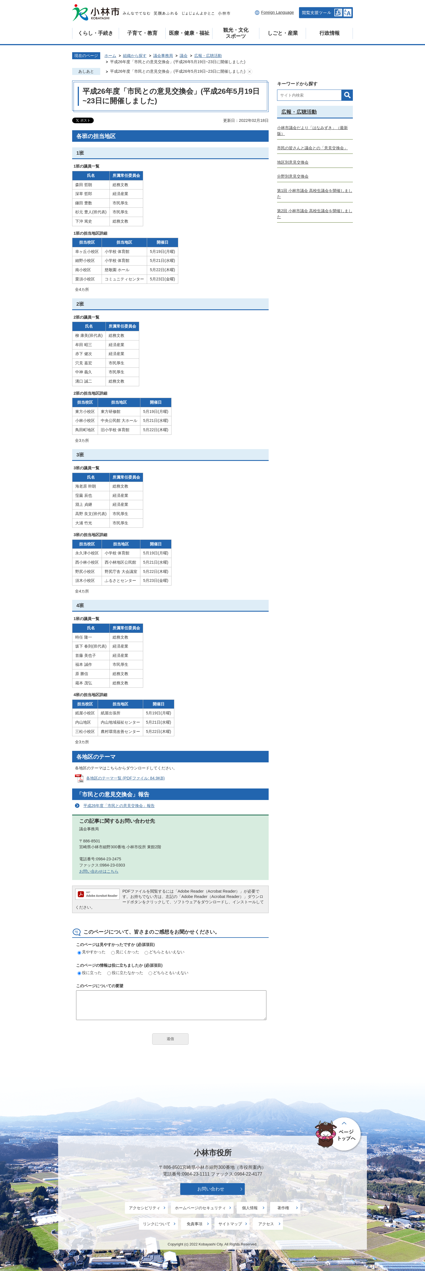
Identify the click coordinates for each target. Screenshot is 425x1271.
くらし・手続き (95, 33)
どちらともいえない (164, 952)
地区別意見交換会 (293, 162)
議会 (184, 55)
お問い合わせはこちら (98, 871)
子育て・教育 (142, 33)
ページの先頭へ (339, 1134)
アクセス (266, 1224)
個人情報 (250, 1208)
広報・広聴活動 (208, 55)
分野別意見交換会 (293, 176)
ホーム (110, 55)
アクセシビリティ (144, 1208)
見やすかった (91, 952)
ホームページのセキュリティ (200, 1208)
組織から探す (135, 55)
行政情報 (329, 33)
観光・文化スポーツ (235, 33)
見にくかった (125, 952)
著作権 (283, 1208)
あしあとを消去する (249, 71)
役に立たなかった (125, 972)
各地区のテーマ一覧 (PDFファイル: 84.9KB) (125, 778)
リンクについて (156, 1224)
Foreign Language (277, 12)
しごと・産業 (283, 33)
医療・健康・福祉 (189, 33)
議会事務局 (163, 55)
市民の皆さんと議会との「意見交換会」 (312, 148)
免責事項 (194, 1224)
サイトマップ (230, 1224)
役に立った (89, 972)
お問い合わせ (210, 1189)
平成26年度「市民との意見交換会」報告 (119, 805)
